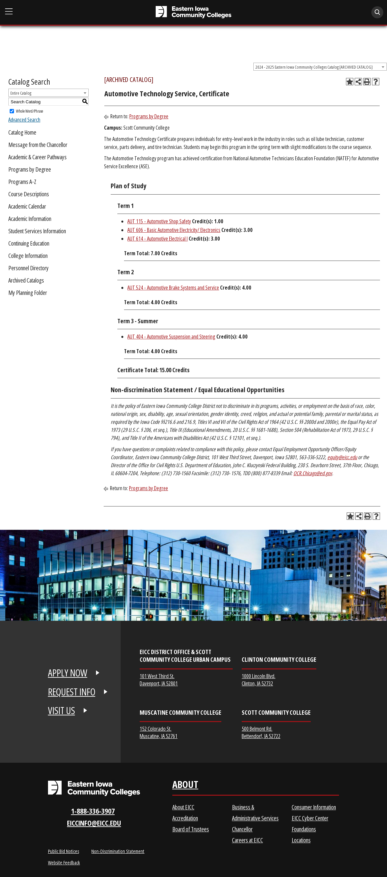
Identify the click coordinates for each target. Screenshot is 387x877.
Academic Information (29, 219)
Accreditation (185, 818)
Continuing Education (28, 243)
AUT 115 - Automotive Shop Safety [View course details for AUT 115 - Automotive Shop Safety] (159, 221)
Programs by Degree (29, 169)
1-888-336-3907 (93, 811)
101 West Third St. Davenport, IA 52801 (159, 679)
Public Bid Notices (63, 851)
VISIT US (61, 710)
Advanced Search (24, 119)
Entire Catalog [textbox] (20, 93)
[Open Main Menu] (9, 11)
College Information (28, 256)
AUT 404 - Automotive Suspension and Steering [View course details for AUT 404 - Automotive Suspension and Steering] (171, 336)
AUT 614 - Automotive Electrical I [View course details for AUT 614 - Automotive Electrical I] (157, 238)
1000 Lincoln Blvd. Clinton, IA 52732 (258, 679)
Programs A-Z (22, 182)
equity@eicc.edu (342, 457)
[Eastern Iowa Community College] (193, 12)
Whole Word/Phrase (29, 111)
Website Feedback (64, 862)
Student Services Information (37, 231)
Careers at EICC (247, 840)
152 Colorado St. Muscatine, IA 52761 (158, 732)
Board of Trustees (190, 829)
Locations (301, 840)
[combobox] (320, 67)
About (185, 786)
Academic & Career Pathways (37, 157)
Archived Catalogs (26, 280)
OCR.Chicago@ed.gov (312, 473)
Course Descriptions (28, 194)
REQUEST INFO (71, 691)
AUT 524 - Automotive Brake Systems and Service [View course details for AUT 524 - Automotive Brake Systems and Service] (173, 287)
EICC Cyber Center (310, 818)
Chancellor (242, 829)
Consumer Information (314, 807)
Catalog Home (22, 132)
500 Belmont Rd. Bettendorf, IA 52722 (261, 732)
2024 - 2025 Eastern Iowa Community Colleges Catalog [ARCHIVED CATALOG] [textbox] (314, 67)
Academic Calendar (27, 206)
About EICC (183, 807)
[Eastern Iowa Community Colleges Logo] (94, 788)
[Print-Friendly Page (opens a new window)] (367, 81)
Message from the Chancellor (37, 145)
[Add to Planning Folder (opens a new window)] (349, 81)
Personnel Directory (28, 268)
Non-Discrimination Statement (117, 851)
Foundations (304, 829)
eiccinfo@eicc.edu (94, 823)
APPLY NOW (67, 672)
